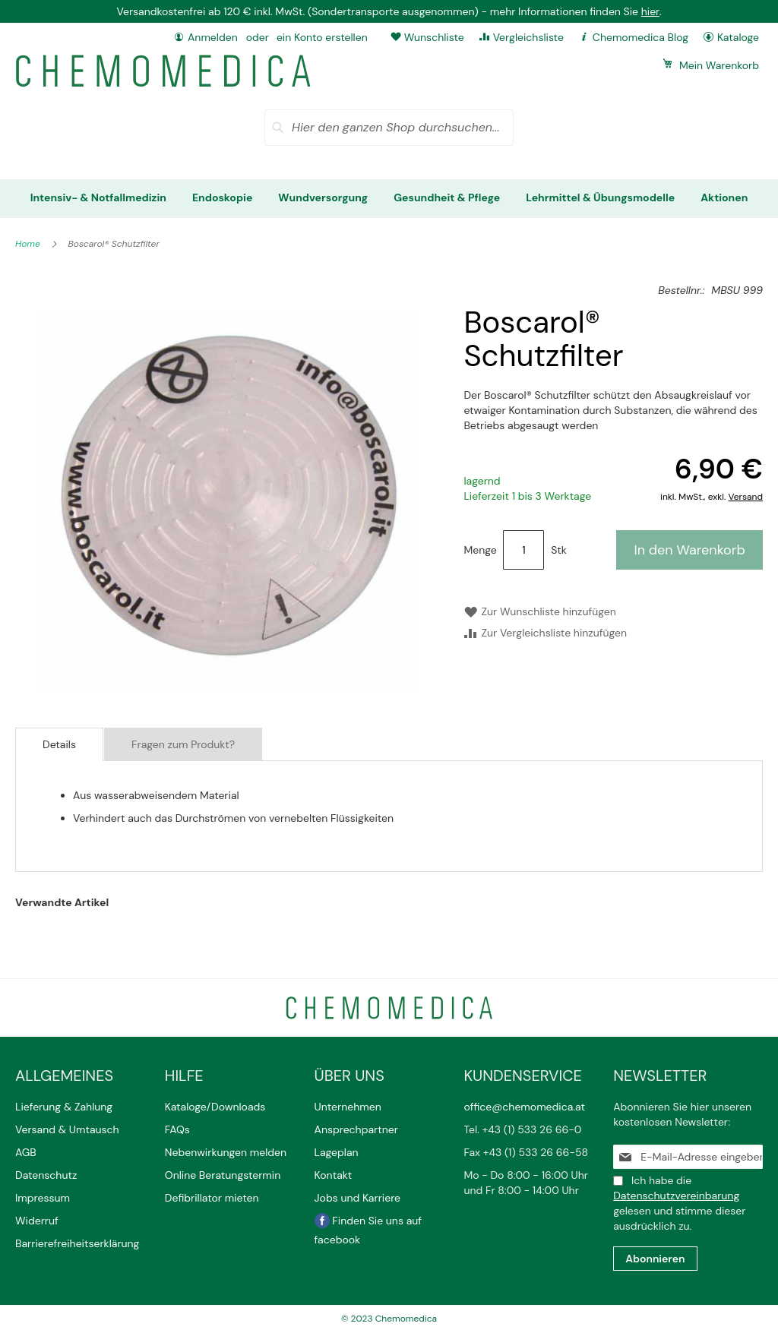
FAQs (177, 1129)
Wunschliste (434, 37)
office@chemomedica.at (524, 1106)
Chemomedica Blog (640, 37)
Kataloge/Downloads (215, 1106)
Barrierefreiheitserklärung (77, 1243)
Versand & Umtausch (67, 1129)
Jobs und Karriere (357, 1198)
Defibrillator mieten (212, 1198)
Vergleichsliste (528, 37)
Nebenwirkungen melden (225, 1152)
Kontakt (335, 1175)
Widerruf (37, 1220)
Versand (746, 497)
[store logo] (163, 71)
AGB (25, 1152)
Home (29, 244)
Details (59, 744)
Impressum (42, 1198)
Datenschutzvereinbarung (676, 1195)
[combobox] (389, 127)
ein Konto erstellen (322, 37)
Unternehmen (348, 1106)
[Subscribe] (655, 1258)
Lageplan (337, 1152)
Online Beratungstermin (222, 1175)
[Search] (278, 127)
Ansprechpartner (358, 1129)
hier (650, 11)
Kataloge (738, 37)
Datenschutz (46, 1175)
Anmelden (213, 37)
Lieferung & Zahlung (63, 1106)
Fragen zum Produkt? (183, 744)
